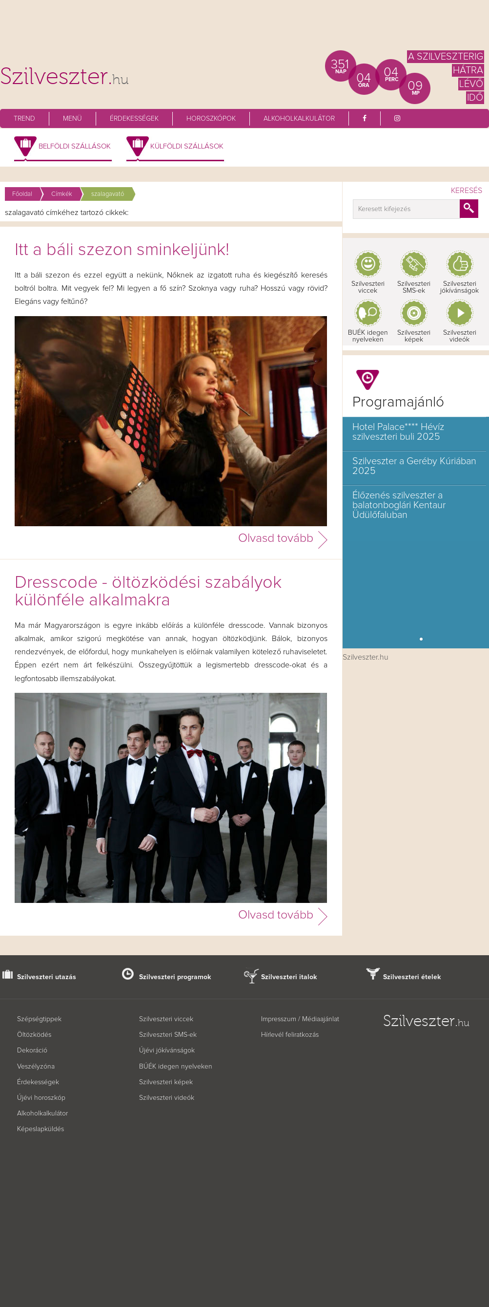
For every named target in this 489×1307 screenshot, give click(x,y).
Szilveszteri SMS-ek (413, 287)
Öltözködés (34, 1034)
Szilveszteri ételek (412, 977)
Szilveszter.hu (365, 657)
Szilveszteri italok (289, 977)
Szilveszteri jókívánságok (459, 287)
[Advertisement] (244, 29)
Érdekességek (134, 118)
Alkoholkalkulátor (299, 118)
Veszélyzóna (36, 1066)
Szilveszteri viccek (368, 287)
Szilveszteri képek (413, 336)
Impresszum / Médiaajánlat (300, 1019)
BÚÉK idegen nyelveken (175, 1066)
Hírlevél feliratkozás (290, 1034)
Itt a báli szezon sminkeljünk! (122, 250)
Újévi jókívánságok (167, 1050)
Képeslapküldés (40, 1129)
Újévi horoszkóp (41, 1097)
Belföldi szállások (75, 146)
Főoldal (22, 194)
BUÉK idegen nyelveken (368, 336)
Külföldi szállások (187, 146)
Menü (72, 118)
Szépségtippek (39, 1019)
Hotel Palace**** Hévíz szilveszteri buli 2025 (398, 432)
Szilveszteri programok (175, 977)
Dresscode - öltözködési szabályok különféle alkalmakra (148, 591)
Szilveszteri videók (459, 336)
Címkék (61, 194)
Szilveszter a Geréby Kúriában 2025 (414, 466)
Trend (24, 118)
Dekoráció (32, 1050)
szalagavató (107, 194)
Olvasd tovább (275, 538)
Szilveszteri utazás (46, 977)
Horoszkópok (211, 118)
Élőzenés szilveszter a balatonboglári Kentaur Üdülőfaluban (399, 505)
